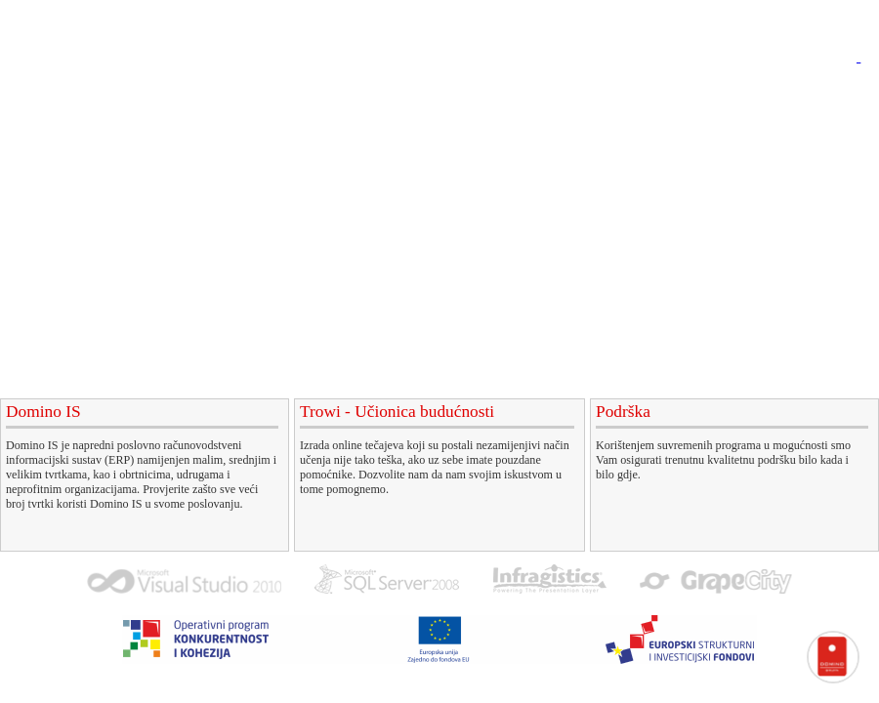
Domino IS (335, 92)
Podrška (540, 92)
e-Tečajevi (443, 92)
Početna (237, 92)
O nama (750, 92)
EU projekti (645, 92)
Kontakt (836, 92)
